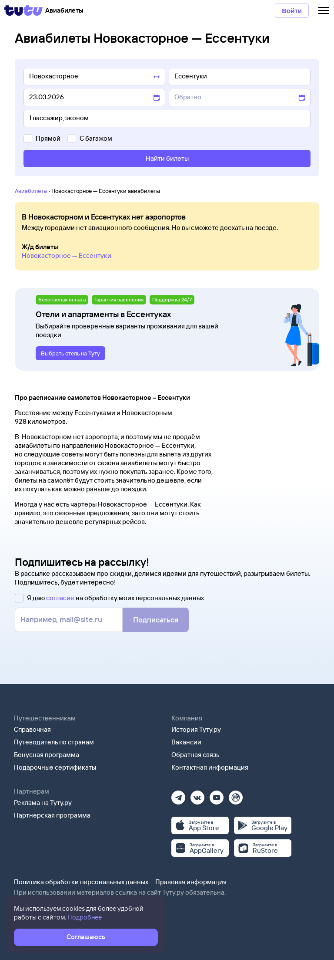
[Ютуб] (217, 795)
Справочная (32, 729)
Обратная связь (195, 754)
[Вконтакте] (197, 795)
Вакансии (186, 742)
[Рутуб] (236, 795)
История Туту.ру (196, 729)
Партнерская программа (52, 815)
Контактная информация (209, 767)
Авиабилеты (31, 190)
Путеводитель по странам (54, 742)
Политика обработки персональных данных (81, 882)
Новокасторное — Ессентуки (66, 255)
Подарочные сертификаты (55, 767)
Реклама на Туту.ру (43, 802)
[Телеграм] (178, 795)
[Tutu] (23, 10)
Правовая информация (191, 882)
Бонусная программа (46, 754)
